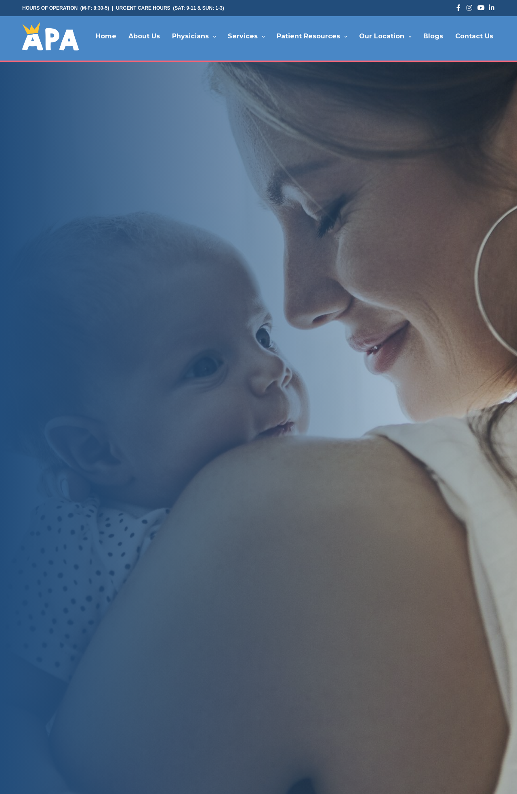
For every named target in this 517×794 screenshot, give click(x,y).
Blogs (433, 36)
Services (243, 36)
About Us (144, 36)
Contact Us (474, 36)
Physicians (190, 36)
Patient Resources (308, 36)
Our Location (381, 36)
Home (106, 36)
